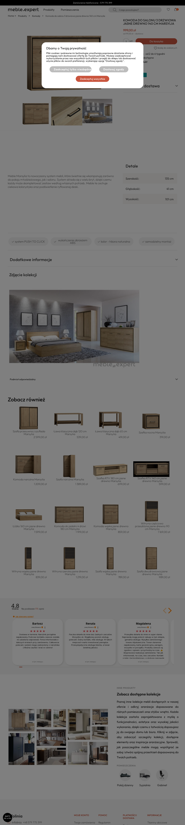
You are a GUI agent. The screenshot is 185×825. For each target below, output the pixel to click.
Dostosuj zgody (113, 69)
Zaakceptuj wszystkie (92, 79)
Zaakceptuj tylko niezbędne (72, 69)
